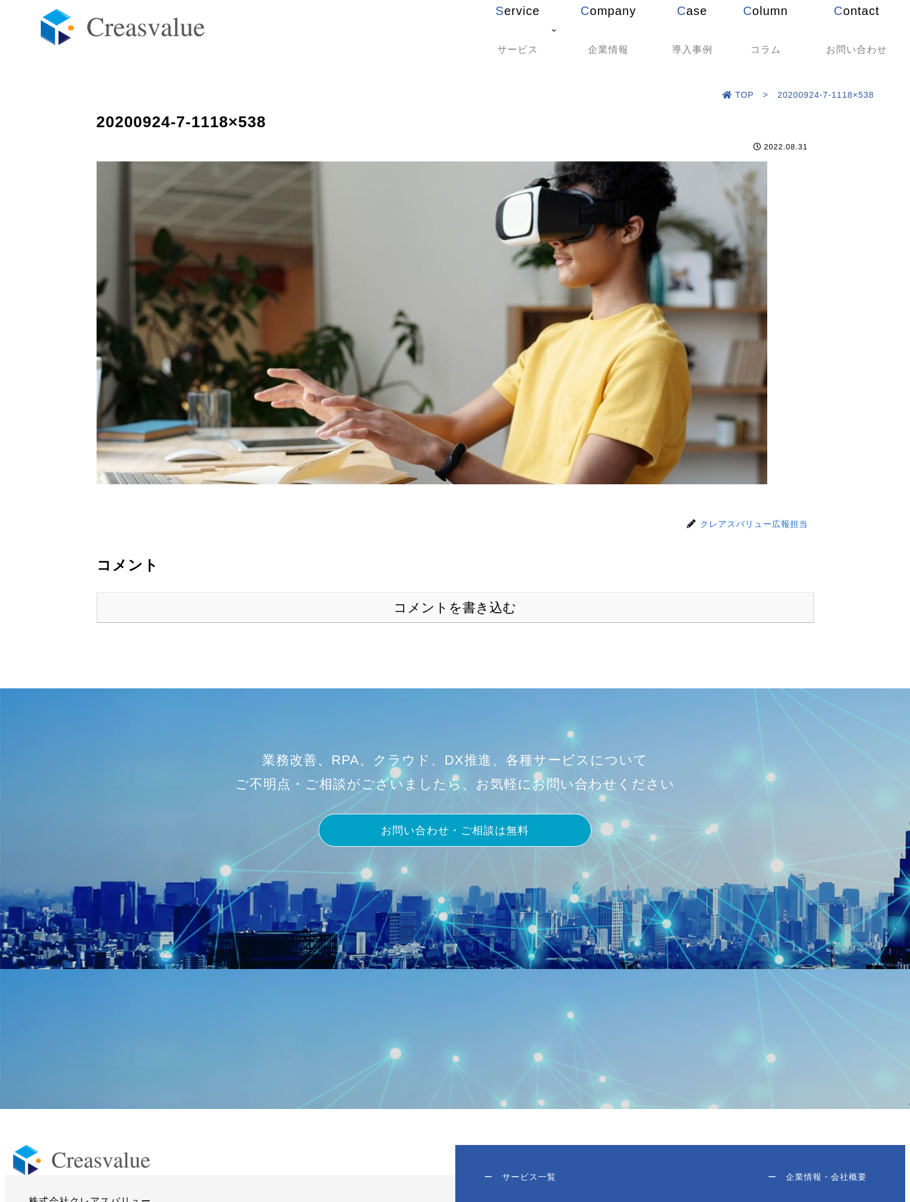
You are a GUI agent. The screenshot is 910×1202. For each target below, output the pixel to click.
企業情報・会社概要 (816, 1178)
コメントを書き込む (455, 607)
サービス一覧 (521, 1178)
